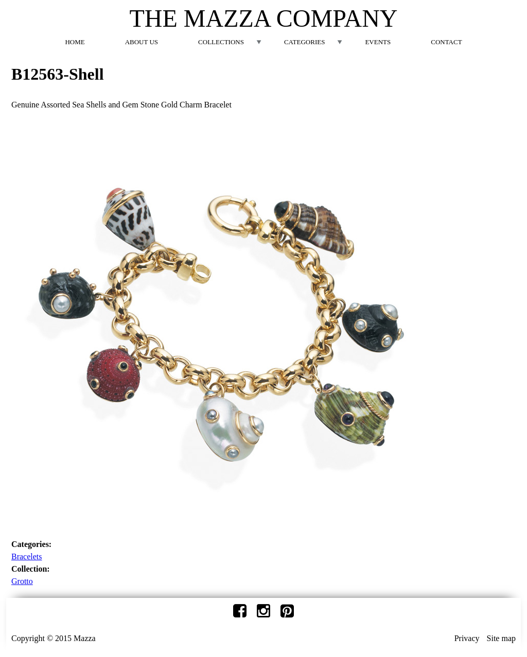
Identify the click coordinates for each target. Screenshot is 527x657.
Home (74, 42)
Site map (501, 638)
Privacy (467, 638)
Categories (304, 42)
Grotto (22, 581)
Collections (221, 42)
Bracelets (26, 556)
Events (378, 42)
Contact (446, 42)
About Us (141, 42)
